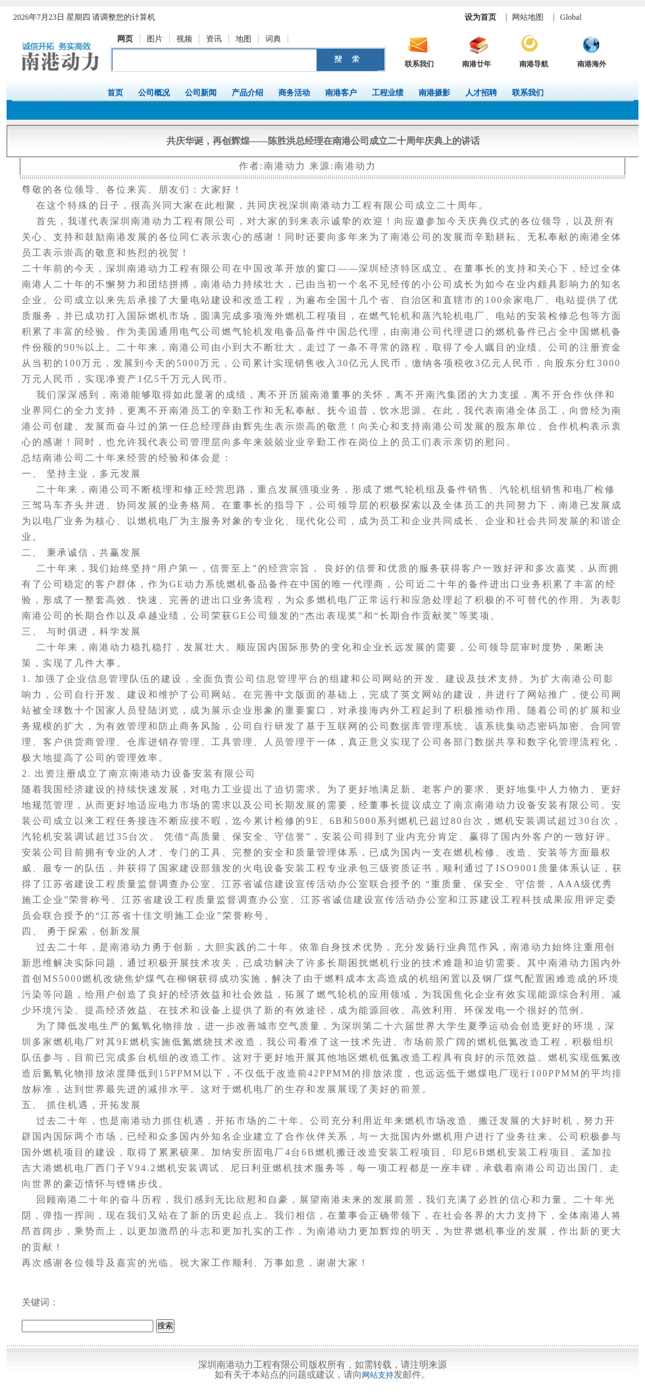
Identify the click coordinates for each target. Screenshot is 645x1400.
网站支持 (378, 1375)
